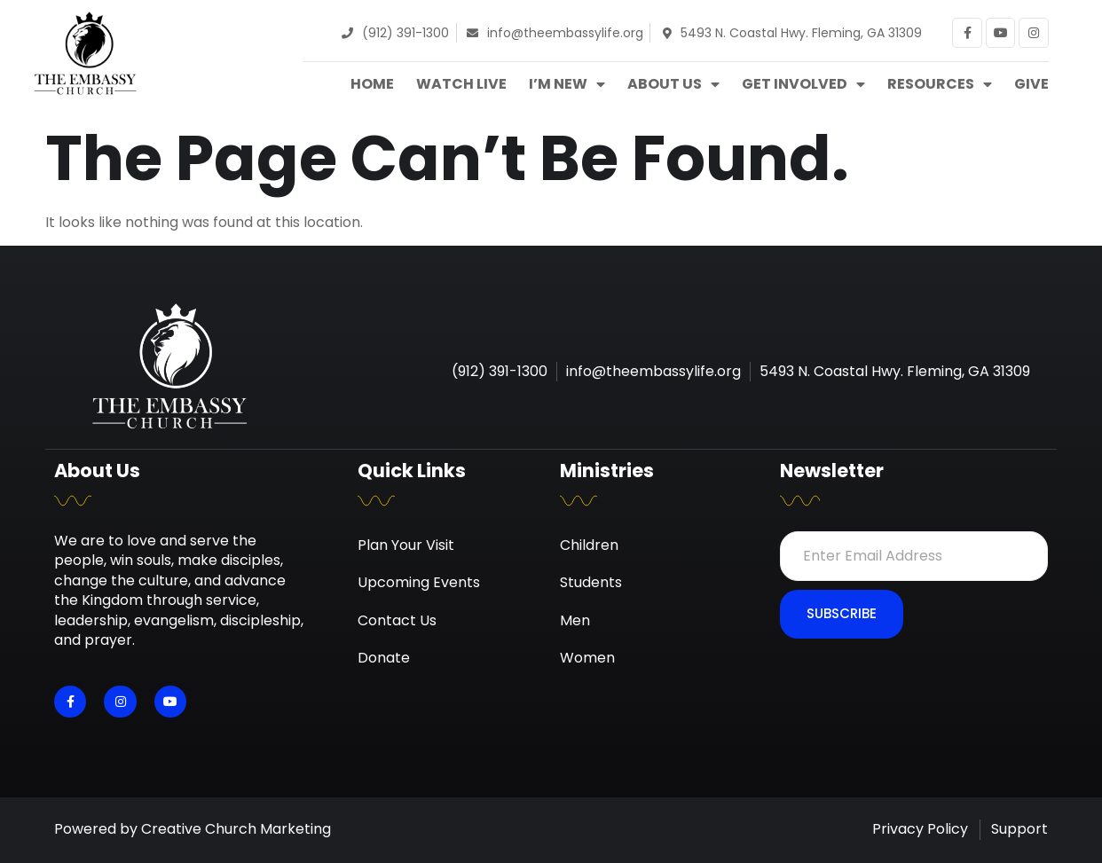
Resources (939, 84)
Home (372, 84)
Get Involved (803, 84)
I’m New (567, 84)
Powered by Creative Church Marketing (192, 829)
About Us (673, 84)
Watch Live (461, 84)
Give (1031, 84)
